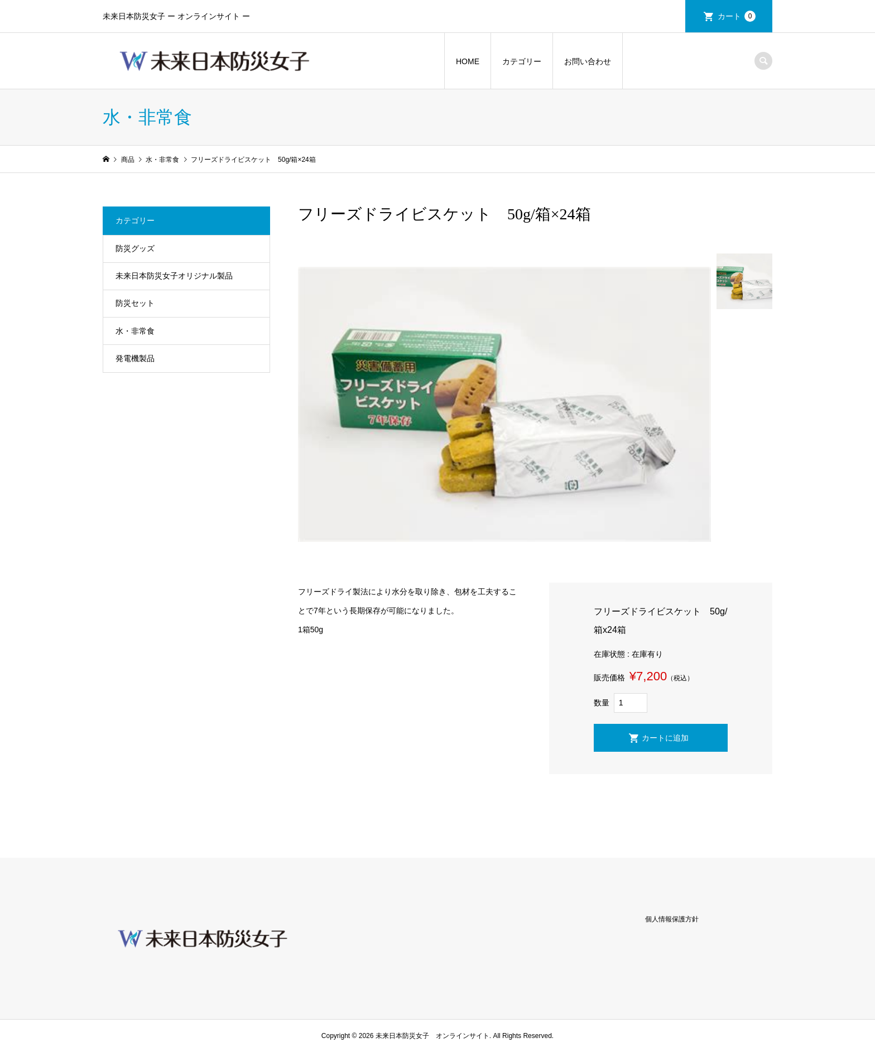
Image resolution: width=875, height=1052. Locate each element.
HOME (467, 61)
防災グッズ (135, 248)
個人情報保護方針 (672, 919)
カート (737, 16)
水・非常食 (135, 330)
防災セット (135, 303)
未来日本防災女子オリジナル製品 (174, 275)
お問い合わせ (587, 61)
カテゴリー (521, 61)
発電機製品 (135, 358)
